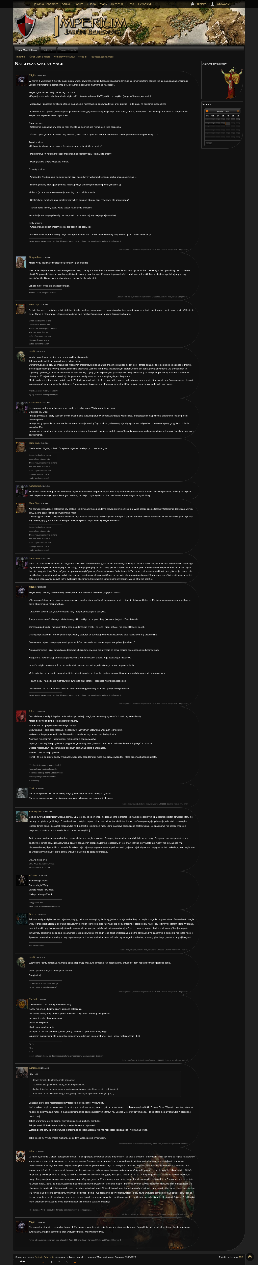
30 (224, 120)
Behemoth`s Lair (25, 26)
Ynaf (31, 788)
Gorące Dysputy (68, 50)
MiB (241, 1257)
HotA (131, 4)
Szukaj (66, 4)
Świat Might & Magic (27, 50)
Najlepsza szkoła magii (102, 56)
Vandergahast (36, 811)
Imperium (91, 26)
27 (208, 120)
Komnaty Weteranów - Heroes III (70, 56)
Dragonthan (35, 257)
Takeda (32, 914)
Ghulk (32, 351)
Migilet (32, 75)
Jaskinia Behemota (44, 1257)
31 (229, 120)
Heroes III (117, 4)
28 (213, 120)
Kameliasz (34, 1067)
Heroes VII (145, 4)
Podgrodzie (48, 50)
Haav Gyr (34, 304)
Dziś (209, 143)
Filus (31, 1151)
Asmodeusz (35, 402)
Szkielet (33, 875)
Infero (32, 711)
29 (218, 120)
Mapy (103, 4)
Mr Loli (33, 999)
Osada (91, 4)
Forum (79, 4)
